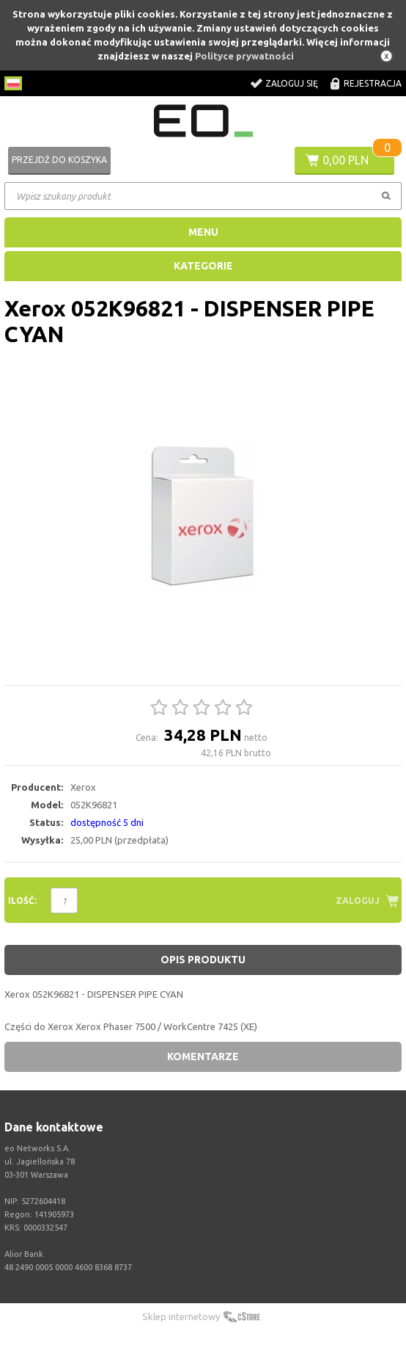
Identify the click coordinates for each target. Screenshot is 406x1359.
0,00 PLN (345, 160)
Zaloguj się (291, 83)
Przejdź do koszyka (59, 159)
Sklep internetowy (181, 1316)
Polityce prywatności (244, 56)
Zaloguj (358, 900)
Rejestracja (373, 83)
